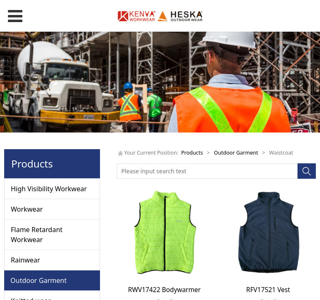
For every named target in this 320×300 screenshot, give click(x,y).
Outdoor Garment (38, 280)
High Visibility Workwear (49, 188)
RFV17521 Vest (268, 289)
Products (192, 152)
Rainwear (25, 260)
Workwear (27, 209)
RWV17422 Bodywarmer (164, 289)
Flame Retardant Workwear (36, 234)
